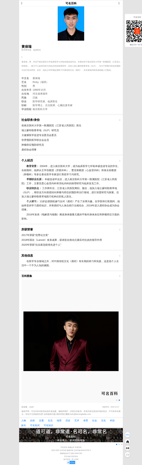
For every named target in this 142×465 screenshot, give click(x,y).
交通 (41, 420)
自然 (32, 420)
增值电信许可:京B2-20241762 (71, 453)
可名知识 (48, 425)
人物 (23, 420)
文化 (103, 420)
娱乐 (23, 425)
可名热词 (35, 425)
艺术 (76, 420)
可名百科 (71, 3)
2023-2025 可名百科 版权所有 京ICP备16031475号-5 (71, 450)
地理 (59, 420)
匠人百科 (75, 459)
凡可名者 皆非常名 (71, 456)
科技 (112, 420)
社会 (94, 420)
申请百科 (78, 447)
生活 (50, 420)
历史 (68, 420)
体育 (85, 420)
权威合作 (71, 447)
